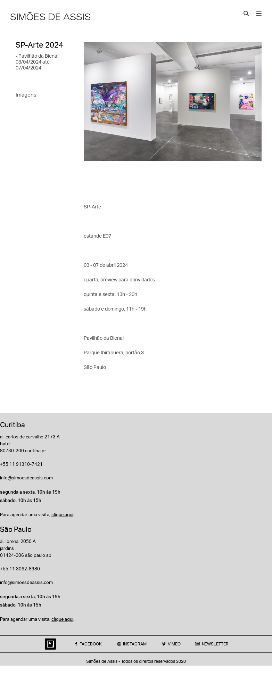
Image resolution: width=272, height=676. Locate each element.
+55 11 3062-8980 (20, 568)
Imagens (26, 94)
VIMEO (171, 643)
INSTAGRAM (132, 643)
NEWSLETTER (212, 643)
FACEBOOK (88, 643)
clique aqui (62, 514)
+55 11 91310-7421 (21, 464)
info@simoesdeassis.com (26, 477)
